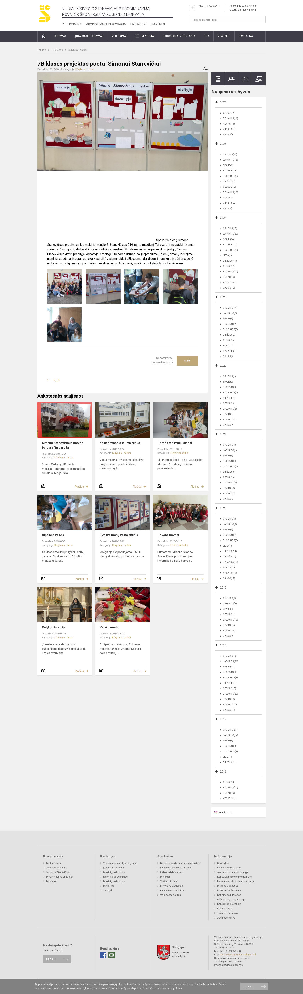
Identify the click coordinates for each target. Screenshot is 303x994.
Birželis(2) (229, 334)
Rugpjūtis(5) (230, 176)
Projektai (158, 23)
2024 (223, 217)
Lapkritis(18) (230, 160)
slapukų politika (172, 988)
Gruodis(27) (230, 154)
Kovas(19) (229, 793)
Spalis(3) (228, 318)
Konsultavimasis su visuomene (234, 876)
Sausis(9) (228, 134)
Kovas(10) (229, 277)
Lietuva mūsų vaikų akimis (119, 535)
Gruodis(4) (229, 445)
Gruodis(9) (229, 518)
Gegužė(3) (229, 403)
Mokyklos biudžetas (171, 885)
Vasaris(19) (230, 573)
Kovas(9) (228, 197)
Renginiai (148, 36)
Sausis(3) (228, 356)
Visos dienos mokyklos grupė (120, 863)
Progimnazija (72, 23)
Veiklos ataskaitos (170, 894)
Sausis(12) (229, 578)
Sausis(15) (229, 710)
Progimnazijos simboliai (59, 876)
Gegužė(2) (229, 113)
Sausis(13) (229, 288)
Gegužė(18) (229, 688)
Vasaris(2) (229, 493)
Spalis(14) (228, 239)
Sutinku (248, 986)
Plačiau (79, 486)
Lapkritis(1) (230, 450)
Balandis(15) (230, 562)
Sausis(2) (228, 425)
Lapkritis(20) (230, 233)
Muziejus (51, 881)
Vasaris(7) (229, 129)
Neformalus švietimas (115, 876)
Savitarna (246, 36)
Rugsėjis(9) (230, 170)
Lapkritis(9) (230, 524)
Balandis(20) (230, 693)
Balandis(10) (230, 619)
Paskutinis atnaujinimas (243, 8)
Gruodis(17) (230, 228)
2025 (223, 143)
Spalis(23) (228, 666)
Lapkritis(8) (230, 603)
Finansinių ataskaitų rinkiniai (175, 867)
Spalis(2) (228, 381)
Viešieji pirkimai (169, 881)
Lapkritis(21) (230, 661)
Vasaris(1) (229, 798)
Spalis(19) (228, 165)
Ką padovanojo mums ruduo (120, 443)
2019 (223, 587)
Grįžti (56, 380)
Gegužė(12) (229, 187)
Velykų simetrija (53, 627)
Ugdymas (60, 36)
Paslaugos (138, 23)
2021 (223, 434)
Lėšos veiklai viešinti (171, 872)
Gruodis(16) (230, 656)
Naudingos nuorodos (229, 894)
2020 (223, 508)
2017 (223, 719)
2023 (223, 297)
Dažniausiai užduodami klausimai (235, 881)
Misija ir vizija (53, 863)
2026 (223, 102)
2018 (223, 645)
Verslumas (120, 36)
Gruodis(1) (229, 376)
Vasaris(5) (229, 630)
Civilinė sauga (224, 908)
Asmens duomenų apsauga (232, 872)
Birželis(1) (229, 398)
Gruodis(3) (229, 598)
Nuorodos (223, 863)
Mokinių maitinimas (114, 872)
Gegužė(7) (229, 266)
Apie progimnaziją (56, 867)
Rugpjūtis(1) (230, 751)
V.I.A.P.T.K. (224, 36)
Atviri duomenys (226, 917)
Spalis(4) (228, 609)
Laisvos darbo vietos (229, 867)
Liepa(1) (227, 255)
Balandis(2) (230, 408)
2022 (223, 365)
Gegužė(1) (229, 614)
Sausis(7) (228, 208)
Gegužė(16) (229, 556)
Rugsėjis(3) (230, 387)
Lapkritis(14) (230, 735)
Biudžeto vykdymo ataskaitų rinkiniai (180, 863)
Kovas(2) (228, 414)
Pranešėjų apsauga (227, 885)
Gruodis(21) (230, 730)
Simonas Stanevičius (57, 872)
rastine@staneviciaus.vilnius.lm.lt (238, 954)
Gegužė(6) (229, 340)
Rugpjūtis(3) (230, 250)
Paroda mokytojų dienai (174, 443)
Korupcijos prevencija (229, 903)
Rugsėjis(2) (230, 324)
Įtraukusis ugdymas (89, 36)
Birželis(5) (229, 181)
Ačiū (187, 361)
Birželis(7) (229, 683)
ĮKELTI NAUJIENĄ (208, 5)
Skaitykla (108, 890)
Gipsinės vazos (53, 535)
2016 (223, 771)
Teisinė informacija (227, 913)
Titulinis (42, 49)
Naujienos (57, 49)
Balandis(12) (230, 192)
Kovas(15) (229, 123)
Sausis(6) (228, 499)
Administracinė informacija (106, 23)
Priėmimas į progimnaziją (231, 899)
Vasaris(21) (230, 704)
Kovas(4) (228, 345)
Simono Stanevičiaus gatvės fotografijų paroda (62, 445)
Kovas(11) (229, 567)
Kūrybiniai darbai (77, 49)
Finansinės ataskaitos (172, 890)
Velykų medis (109, 627)
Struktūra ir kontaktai (179, 36)
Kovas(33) (229, 699)
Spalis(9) (228, 529)
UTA (206, 36)
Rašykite (51, 959)
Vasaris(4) (229, 203)
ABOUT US (225, 812)
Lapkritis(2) (230, 313)
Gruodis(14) (230, 307)
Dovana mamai (168, 535)
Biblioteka (108, 885)
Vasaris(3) (229, 351)
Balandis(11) (230, 118)
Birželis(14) (230, 261)
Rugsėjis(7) (230, 244)
